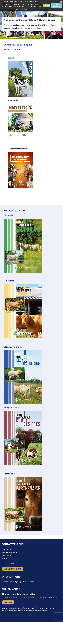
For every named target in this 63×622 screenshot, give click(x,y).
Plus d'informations (56, 5)
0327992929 (9, 563)
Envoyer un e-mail (12, 569)
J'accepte (46, 5)
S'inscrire (8, 602)
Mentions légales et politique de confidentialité (18, 581)
